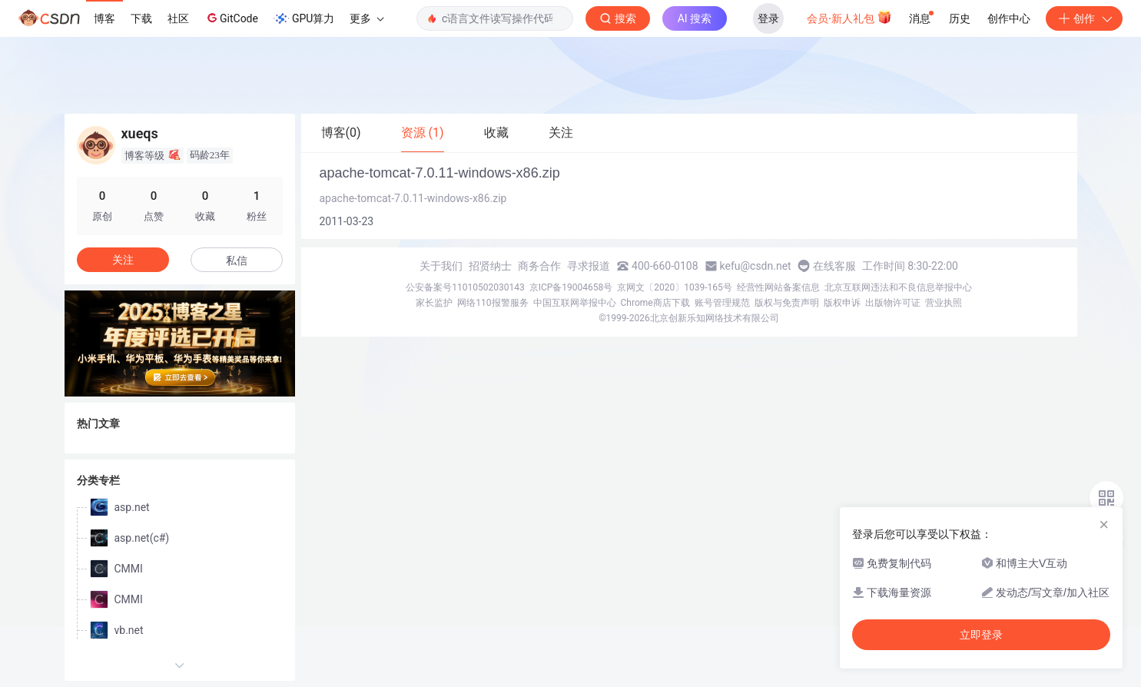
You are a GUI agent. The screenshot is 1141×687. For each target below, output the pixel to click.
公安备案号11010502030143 (465, 287)
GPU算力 (304, 18)
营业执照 (943, 302)
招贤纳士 (490, 266)
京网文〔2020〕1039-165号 (674, 287)
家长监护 (434, 302)
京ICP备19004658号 (571, 287)
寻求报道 (588, 266)
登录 (768, 18)
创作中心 (1008, 18)
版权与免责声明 (787, 302)
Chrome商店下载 (655, 302)
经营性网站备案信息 (778, 287)
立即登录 (981, 635)
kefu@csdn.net (755, 266)
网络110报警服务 (492, 302)
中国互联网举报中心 (574, 302)
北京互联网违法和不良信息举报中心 (898, 287)
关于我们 (441, 266)
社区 (178, 18)
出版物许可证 (892, 302)
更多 (366, 18)
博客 (104, 18)
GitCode (231, 18)
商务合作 (539, 266)
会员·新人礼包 (849, 17)
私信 (236, 260)
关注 (123, 260)
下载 (141, 18)
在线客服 (834, 266)
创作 (1084, 18)
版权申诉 (842, 302)
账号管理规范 (722, 302)
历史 (959, 18)
